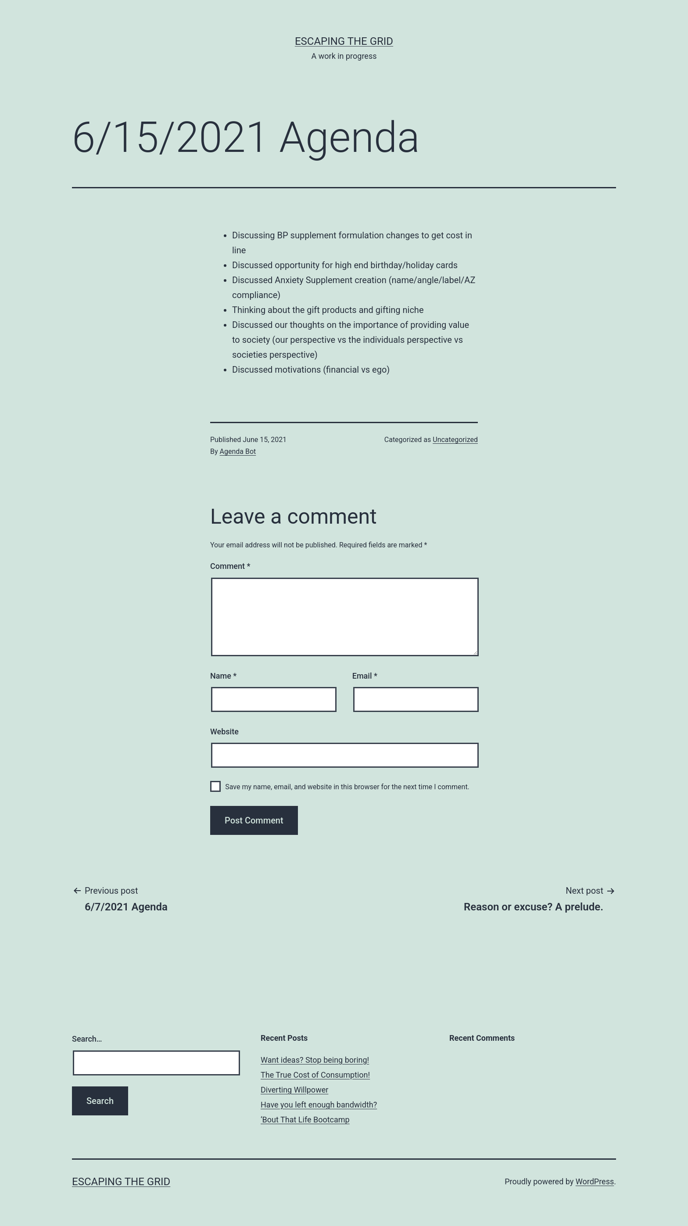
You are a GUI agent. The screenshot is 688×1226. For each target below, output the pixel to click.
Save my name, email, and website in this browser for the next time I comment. (347, 787)
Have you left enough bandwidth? (319, 1104)
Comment (230, 566)
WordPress (595, 1181)
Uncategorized (455, 439)
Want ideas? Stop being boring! (315, 1059)
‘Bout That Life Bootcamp (305, 1119)
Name (223, 675)
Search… (87, 1038)
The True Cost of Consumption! (315, 1074)
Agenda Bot (238, 451)
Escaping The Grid (344, 41)
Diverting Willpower (294, 1089)
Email (364, 675)
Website (224, 731)
